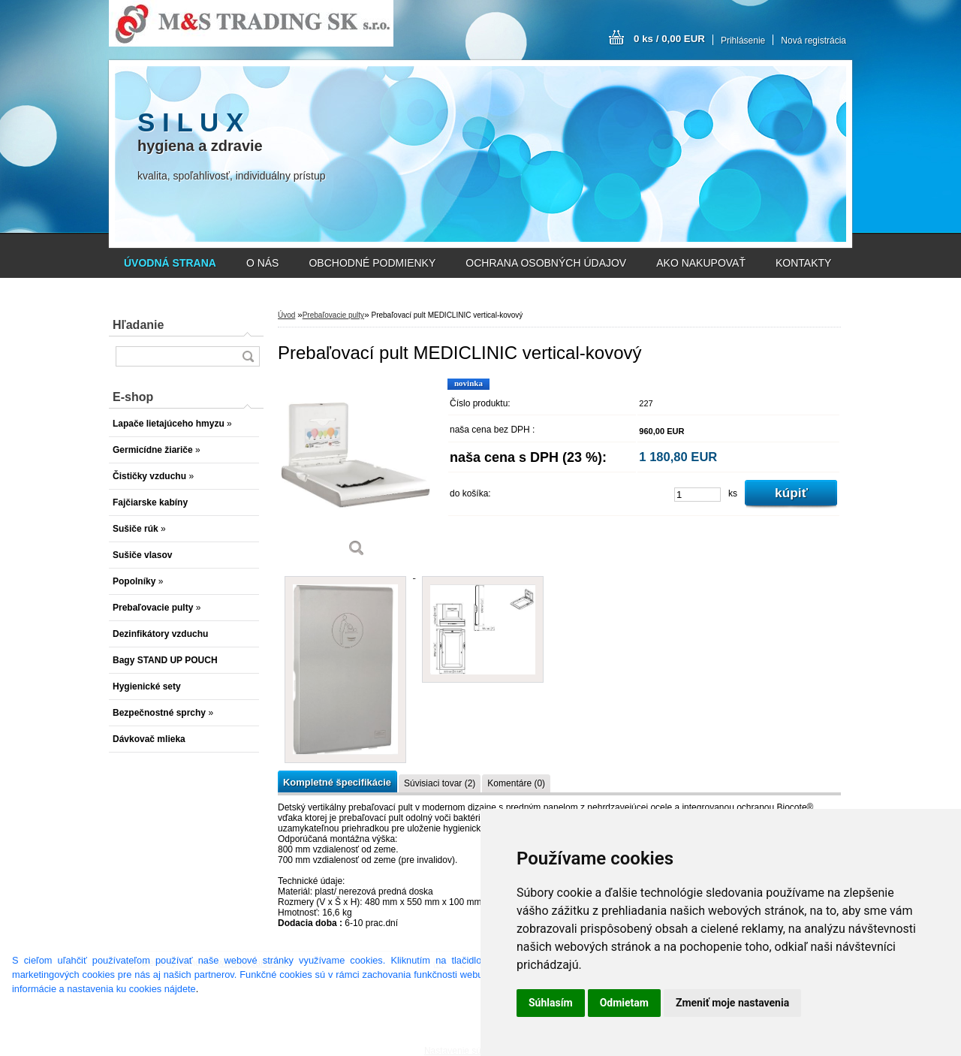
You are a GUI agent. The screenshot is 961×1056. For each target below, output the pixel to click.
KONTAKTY (803, 263)
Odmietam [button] (624, 1003)
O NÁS (262, 263)
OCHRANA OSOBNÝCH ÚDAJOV (545, 263)
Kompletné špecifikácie (337, 782)
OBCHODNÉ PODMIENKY (372, 263)
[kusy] (697, 494)
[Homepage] (170, 263)
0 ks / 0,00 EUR (669, 38)
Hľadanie (138, 324)
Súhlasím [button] (551, 1003)
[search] (247, 356)
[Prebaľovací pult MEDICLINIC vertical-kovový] (357, 473)
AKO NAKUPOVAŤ (701, 263)
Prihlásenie (743, 40)
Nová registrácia (813, 40)
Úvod (286, 315)
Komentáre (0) (516, 783)
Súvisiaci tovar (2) (439, 783)
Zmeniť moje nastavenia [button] (732, 1003)
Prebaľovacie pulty (333, 315)
